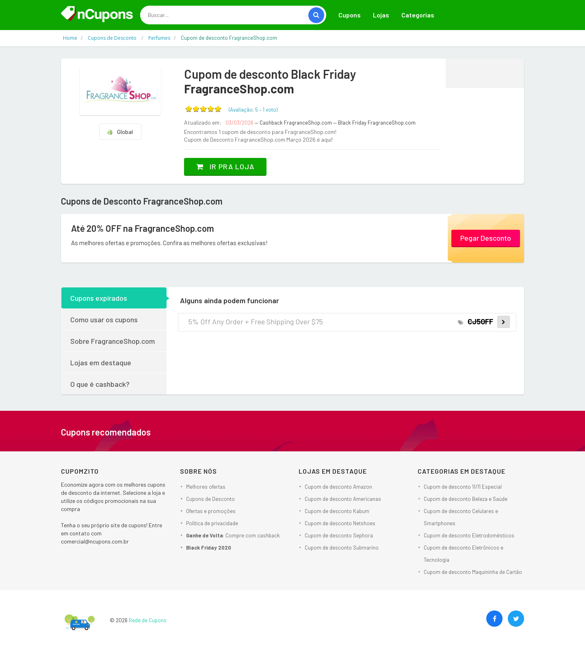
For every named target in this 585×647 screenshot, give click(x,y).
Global (120, 131)
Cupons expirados (98, 297)
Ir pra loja (225, 166)
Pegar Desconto (485, 237)
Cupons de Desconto (210, 499)
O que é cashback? (100, 384)
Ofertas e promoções (211, 511)
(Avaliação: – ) (253, 109)
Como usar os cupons (104, 319)
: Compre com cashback (233, 535)
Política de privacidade (212, 523)
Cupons (349, 15)
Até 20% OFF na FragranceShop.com (142, 228)
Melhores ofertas (205, 486)
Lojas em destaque (100, 362)
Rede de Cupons (148, 620)
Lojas (381, 15)
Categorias (417, 15)
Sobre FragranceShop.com (112, 340)
